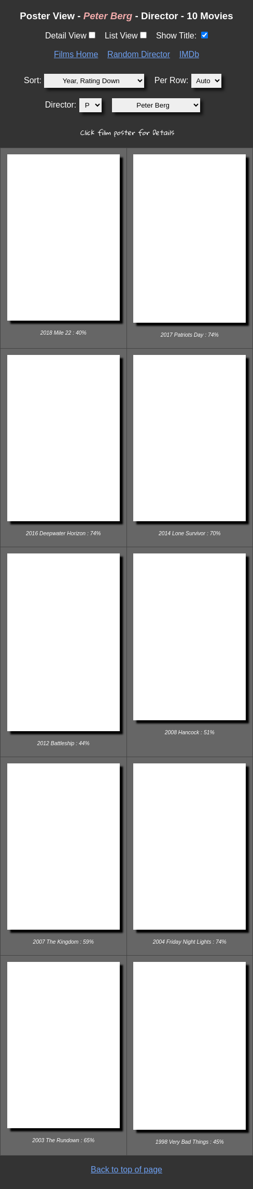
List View (121, 35)
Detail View (66, 35)
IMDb (189, 54)
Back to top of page (126, 1169)
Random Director (138, 54)
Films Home (76, 54)
